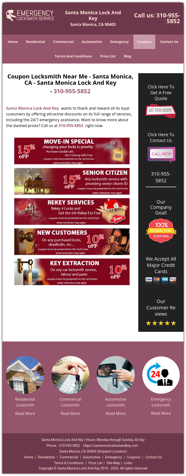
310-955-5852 (168, 18)
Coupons (144, 41)
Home (13, 41)
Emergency (119, 41)
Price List (108, 56)
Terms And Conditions (73, 56)
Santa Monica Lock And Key (32, 108)
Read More (25, 413)
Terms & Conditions (69, 463)
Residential (35, 41)
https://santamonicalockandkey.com (110, 446)
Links (128, 463)
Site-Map (113, 463)
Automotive (92, 41)
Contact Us (169, 41)
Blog (127, 56)
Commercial (63, 41)
